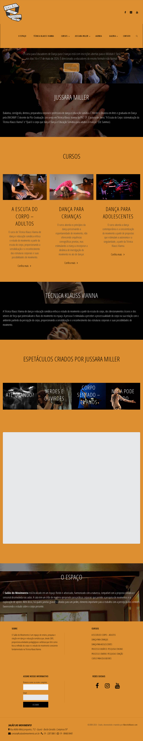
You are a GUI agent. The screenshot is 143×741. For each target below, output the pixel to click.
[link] (137, 36)
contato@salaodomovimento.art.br (25, 733)
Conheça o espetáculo (71, 62)
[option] (71, 53)
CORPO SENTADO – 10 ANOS (88, 395)
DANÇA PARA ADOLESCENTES (118, 212)
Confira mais (25, 266)
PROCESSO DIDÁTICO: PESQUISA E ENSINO (107, 649)
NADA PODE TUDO (123, 394)
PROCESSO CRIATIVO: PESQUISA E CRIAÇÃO (107, 653)
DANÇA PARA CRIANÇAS (71, 212)
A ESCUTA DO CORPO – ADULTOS (25, 216)
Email (25, 693)
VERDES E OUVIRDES (54, 394)
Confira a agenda (88, 71)
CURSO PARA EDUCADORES (102, 658)
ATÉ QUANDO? (20, 395)
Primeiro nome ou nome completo (35, 682)
